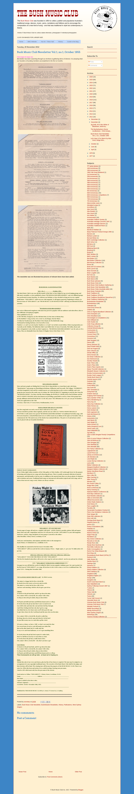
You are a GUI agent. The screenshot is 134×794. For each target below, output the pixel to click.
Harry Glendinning (93, 400)
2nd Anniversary (92, 178)
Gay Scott (90, 387)
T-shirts (89, 588)
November (94, 122)
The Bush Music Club (47, 13)
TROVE (89, 594)
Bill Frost (90, 246)
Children (90, 309)
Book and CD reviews (94, 266)
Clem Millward (91, 320)
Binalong (90, 250)
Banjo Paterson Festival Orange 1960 (99, 232)
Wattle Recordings (93, 608)
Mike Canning (91, 477)
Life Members (91, 457)
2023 (91, 85)
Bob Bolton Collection (94, 260)
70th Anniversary (92, 199)
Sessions (90, 565)
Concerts (90, 338)
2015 (91, 108)
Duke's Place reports (94, 367)
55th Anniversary (92, 189)
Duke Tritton (91, 363)
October (94, 144)
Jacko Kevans (91, 424)
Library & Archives (93, 455)
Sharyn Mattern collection (95, 569)
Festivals (90, 381)
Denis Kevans (91, 355)
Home (21, 41)
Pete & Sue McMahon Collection (97, 512)
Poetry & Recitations (93, 526)
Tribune (89, 590)
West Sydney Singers (94, 612)
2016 (91, 105)
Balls (88, 228)
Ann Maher (90, 215)
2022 (91, 88)
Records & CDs (92, 541)
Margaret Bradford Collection (96, 467)
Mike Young (91, 479)
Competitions (91, 332)
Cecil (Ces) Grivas (93, 307)
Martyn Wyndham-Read (95, 471)
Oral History (91, 504)
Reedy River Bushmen (94, 545)
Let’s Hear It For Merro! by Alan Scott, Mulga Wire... (101, 139)
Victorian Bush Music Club (95, 602)
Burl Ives (90, 275)
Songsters (90, 580)
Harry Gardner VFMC (94, 398)
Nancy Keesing (92, 489)
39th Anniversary (92, 182)
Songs (89, 578)
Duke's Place (91, 365)
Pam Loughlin (91, 506)
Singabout (90, 573)
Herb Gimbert (91, 410)
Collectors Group (92, 326)
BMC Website (32, 41)
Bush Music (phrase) (93, 281)
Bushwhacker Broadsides (49, 705)
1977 (91, 156)
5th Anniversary (92, 191)
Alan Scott (90, 209)
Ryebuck (90, 557)
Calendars (90, 305)
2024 (91, 82)
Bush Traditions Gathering (95, 299)
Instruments (91, 418)
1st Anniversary (92, 174)
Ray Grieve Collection (94, 539)
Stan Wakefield (92, 584)
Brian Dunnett (91, 271)
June (93, 147)
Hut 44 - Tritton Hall (47, 41)
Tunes (89, 596)
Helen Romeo (91, 406)
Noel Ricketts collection (94, 496)
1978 (91, 153)
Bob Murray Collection (94, 262)
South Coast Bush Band (95, 582)
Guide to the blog (73, 41)
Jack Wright (91, 422)
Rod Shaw (90, 553)
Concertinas (91, 336)
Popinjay (90, 528)
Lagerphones (91, 451)
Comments (92, 65)
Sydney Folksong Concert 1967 (97, 586)
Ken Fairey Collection (94, 449)
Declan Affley (91, 352)
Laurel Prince (91, 453)
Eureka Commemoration (95, 373)
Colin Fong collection (94, 324)
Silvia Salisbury (92, 571)
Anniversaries (91, 217)
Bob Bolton (90, 258)
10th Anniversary (92, 168)
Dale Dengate (91, 340)
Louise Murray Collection (95, 461)
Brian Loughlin (92, 273)
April (92, 149)
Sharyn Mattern (92, 567)
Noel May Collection (93, 494)
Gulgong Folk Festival (94, 395)
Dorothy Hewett (92, 361)
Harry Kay (90, 402)
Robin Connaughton (93, 549)
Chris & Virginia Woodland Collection (99, 312)
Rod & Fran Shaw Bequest (95, 551)
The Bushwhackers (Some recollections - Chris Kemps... (101, 130)
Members (90, 473)
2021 (91, 91)
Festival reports (92, 379)
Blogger (80, 790)
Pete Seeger (91, 514)
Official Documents (93, 500)
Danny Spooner (92, 344)
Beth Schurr (91, 242)
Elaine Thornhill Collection (95, 369)
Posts (91, 62)
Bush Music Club (27, 21)
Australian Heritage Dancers (96, 223)
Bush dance (91, 279)
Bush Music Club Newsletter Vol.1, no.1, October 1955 (100, 134)
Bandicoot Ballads (93, 230)
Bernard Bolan (92, 238)
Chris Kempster (92, 314)
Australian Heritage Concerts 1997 (98, 221)
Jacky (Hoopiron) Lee (94, 426)
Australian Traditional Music (96, 225)
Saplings (90, 563)
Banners (90, 234)
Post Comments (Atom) (54, 777)
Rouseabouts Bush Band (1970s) (98, 555)
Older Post (78, 772)
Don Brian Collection (93, 357)
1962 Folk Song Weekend (95, 172)
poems (89, 524)
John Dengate (91, 442)
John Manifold (91, 444)
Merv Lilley (90, 475)
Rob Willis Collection (93, 547)
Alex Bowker (91, 211)
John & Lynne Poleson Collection (98, 438)
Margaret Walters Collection (96, 469)
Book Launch (91, 268)
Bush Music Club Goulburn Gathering (99, 285)
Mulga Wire (91, 485)
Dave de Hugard (92, 348)
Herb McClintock (92, 414)
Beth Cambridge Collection (96, 240)
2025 (91, 79)
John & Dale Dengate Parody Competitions (101, 434)
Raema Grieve (92, 532)
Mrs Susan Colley (93, 483)
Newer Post (22, 772)
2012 (91, 117)
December (94, 119)
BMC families (91, 254)
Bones (89, 264)
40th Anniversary (92, 185)
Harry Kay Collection (93, 404)
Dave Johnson (92, 350)
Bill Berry (90, 244)
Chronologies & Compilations (96, 318)
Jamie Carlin (91, 428)
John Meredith (91, 446)
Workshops (90, 614)
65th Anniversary (92, 197)
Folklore (89, 383)
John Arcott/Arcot (92, 440)
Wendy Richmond (93, 610)
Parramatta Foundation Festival (97, 510)
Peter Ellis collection (93, 516)
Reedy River (91, 543)
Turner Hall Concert (93, 598)
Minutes (89, 481)
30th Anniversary (92, 180)
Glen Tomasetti (92, 389)
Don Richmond (92, 359)
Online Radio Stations (94, 502)
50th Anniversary (92, 187)
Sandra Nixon (91, 561)
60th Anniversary (92, 193)
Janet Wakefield (92, 430)
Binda (89, 252)
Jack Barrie (90, 420)
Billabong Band (92, 248)
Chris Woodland (92, 316)
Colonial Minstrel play (94, 328)
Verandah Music (92, 600)
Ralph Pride (91, 535)
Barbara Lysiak (92, 236)
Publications (68, 705)
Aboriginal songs (92, 205)
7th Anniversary (92, 201)
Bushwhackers (92, 303)
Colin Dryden (91, 322)
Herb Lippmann (92, 412)
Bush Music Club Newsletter (31, 705)
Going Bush (91, 391)
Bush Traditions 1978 (94, 295)
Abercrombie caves (93, 203)
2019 (91, 97)
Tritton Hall (90, 592)
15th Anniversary (92, 170)
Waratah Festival (92, 606)
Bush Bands (91, 277)
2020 (91, 94)
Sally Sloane (91, 559)
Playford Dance (92, 522)
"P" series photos (92, 166)
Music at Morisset (93, 487)
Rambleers (90, 537)
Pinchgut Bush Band (93, 520)
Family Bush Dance (93, 377)
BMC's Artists (91, 256)
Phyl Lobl (90, 518)
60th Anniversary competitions (97, 195)
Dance (89, 342)
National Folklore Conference (96, 492)
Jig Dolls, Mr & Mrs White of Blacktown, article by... (100, 125)
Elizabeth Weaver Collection (96, 371)
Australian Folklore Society (95, 219)
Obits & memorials (93, 498)
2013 (91, 114)
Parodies (90, 508)
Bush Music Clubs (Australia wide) (98, 289)
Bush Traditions (92, 293)
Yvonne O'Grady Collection (96, 616)
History (60, 41)
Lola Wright (91, 459)
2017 (91, 102)
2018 (91, 100)
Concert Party (91, 334)
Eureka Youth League (94, 375)
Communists (91, 330)
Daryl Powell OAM (93, 346)
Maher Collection (92, 465)
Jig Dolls (90, 432)
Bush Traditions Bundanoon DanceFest (100, 297)
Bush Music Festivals (94, 291)
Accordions (90, 207)
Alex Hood (90, 213)
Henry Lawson (92, 408)
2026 (91, 77)
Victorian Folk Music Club (95, 604)
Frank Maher (91, 385)
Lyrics (89, 463)
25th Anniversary (92, 176)
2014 (91, 111)
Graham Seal (91, 393)
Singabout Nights (92, 575)
